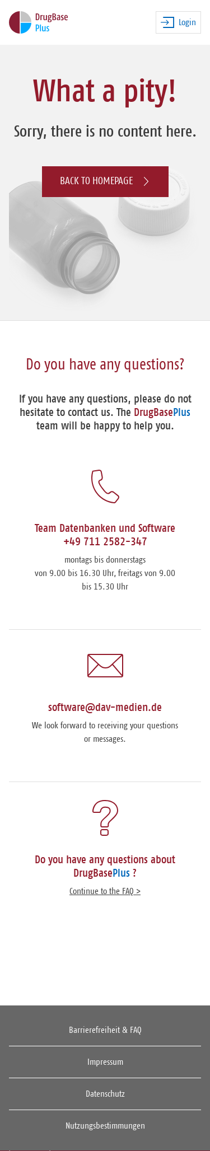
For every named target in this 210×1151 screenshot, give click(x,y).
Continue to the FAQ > (105, 891)
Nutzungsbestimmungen (105, 1125)
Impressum (105, 1062)
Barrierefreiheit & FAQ (105, 1030)
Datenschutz (105, 1093)
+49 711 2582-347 (105, 542)
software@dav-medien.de (105, 707)
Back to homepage (105, 181)
